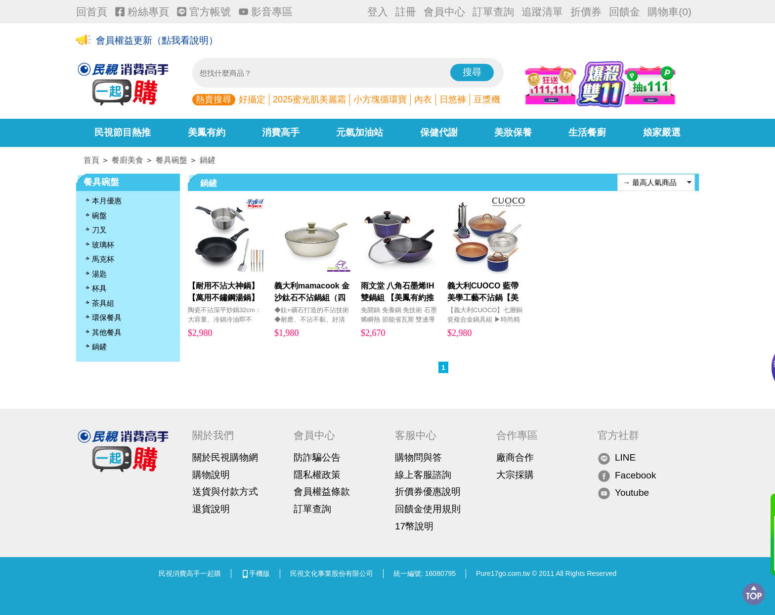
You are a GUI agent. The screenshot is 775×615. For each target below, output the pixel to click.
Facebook (627, 476)
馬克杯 (103, 259)
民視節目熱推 (122, 132)
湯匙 (99, 274)
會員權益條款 (322, 491)
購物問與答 (418, 457)
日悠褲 (452, 99)
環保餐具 (107, 317)
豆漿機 (487, 99)
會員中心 (444, 11)
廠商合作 (515, 457)
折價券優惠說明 (428, 491)
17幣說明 (414, 526)
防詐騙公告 (317, 457)
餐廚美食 (127, 160)
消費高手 (281, 132)
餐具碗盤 (171, 160)
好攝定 (252, 99)
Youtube (623, 493)
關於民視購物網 (225, 457)
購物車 (669, 11)
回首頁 (91, 11)
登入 (377, 11)
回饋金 (624, 11)
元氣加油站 (359, 132)
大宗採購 (515, 475)
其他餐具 (107, 332)
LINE (617, 458)
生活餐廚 (587, 132)
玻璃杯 (103, 244)
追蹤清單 (542, 11)
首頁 (91, 160)
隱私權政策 (317, 475)
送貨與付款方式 (225, 491)
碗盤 (99, 215)
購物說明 (211, 475)
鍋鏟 (207, 160)
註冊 (405, 11)
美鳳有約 (206, 132)
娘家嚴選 (662, 132)
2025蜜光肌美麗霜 (309, 99)
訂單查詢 (493, 11)
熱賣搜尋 (213, 99)
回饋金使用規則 (428, 509)
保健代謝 (439, 132)
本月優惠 (107, 200)
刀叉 (99, 230)
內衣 (423, 99)
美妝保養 (513, 132)
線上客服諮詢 (423, 475)
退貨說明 (211, 509)
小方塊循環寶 (380, 99)
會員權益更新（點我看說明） (157, 40)
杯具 (99, 288)
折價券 (586, 11)
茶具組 (103, 303)
